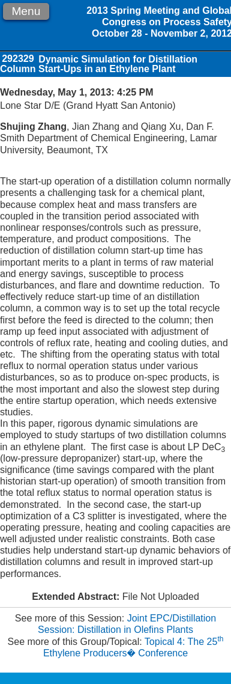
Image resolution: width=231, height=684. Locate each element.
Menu (25, 11)
